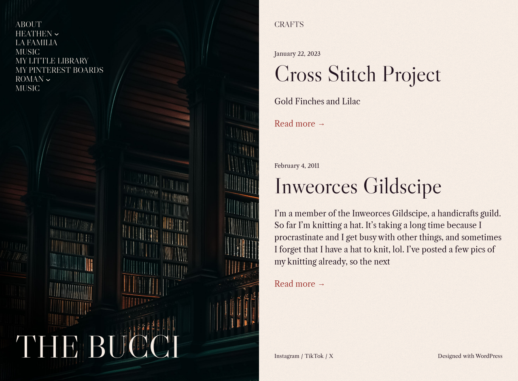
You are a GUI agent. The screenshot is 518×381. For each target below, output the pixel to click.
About (28, 25)
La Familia (36, 43)
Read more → (299, 124)
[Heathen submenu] (56, 34)
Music (27, 52)
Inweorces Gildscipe (358, 185)
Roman (29, 79)
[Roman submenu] (48, 79)
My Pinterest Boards (59, 70)
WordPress (489, 356)
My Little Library (52, 61)
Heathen (33, 34)
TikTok (314, 356)
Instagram (286, 356)
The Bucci (97, 346)
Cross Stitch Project (357, 73)
